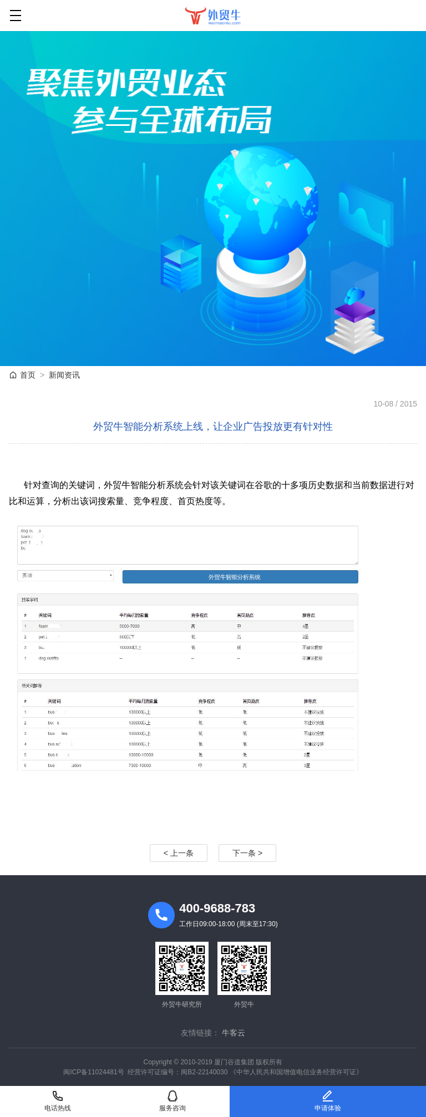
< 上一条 (179, 853)
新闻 (64, 374)
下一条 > (247, 853)
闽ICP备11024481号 (93, 1072)
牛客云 (233, 1032)
